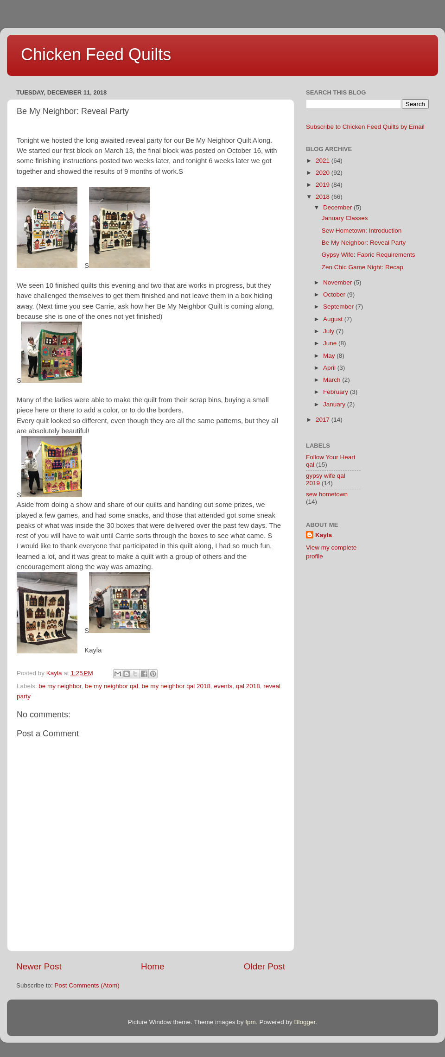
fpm (250, 1022)
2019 (323, 184)
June (330, 343)
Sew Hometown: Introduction (362, 230)
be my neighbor (59, 686)
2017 (323, 419)
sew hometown (327, 494)
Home (152, 966)
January (335, 404)
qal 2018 (248, 686)
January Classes (345, 218)
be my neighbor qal (111, 686)
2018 (323, 196)
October (335, 294)
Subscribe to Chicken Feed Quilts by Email (365, 126)
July (329, 331)
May (330, 355)
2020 (323, 172)
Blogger (304, 1022)
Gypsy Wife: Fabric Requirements (368, 254)
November (338, 282)
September (339, 306)
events (223, 686)
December (338, 207)
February (336, 391)
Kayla (323, 535)
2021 (323, 160)
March (332, 379)
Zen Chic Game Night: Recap (362, 267)
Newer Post (39, 966)
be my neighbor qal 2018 (175, 686)
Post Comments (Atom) (87, 985)
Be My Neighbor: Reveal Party (364, 242)
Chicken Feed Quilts (96, 54)
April (330, 367)
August (333, 319)
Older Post (264, 966)
